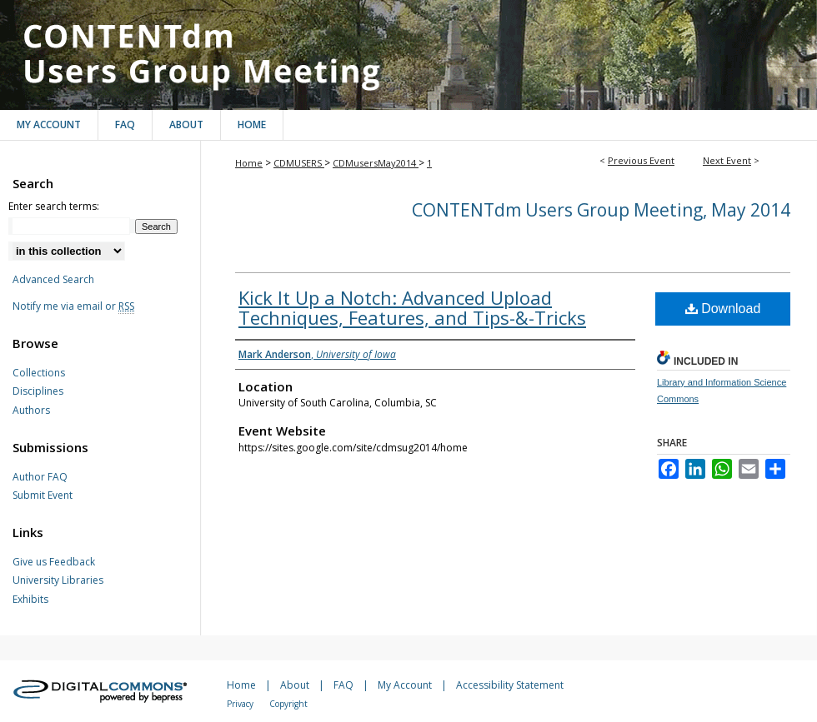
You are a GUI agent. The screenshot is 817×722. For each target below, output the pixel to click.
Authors (31, 410)
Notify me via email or (73, 306)
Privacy (240, 704)
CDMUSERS (298, 163)
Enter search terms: (53, 206)
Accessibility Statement (510, 685)
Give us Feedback (54, 562)
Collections (39, 373)
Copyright (288, 704)
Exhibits (30, 599)
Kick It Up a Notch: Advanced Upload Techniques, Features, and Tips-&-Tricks (412, 307)
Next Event (727, 160)
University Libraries (58, 580)
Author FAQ (40, 477)
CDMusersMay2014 (376, 163)
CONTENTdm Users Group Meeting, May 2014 (408, 55)
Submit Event (43, 495)
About (294, 685)
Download (723, 308)
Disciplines (38, 391)
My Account (405, 685)
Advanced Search (53, 279)
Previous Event (641, 160)
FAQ (343, 685)
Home (249, 163)
